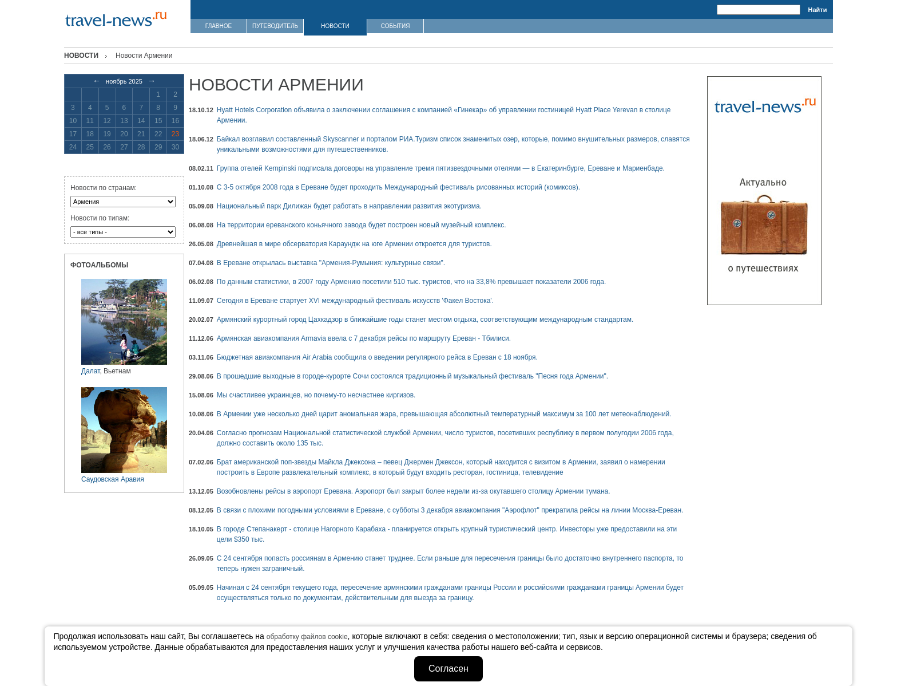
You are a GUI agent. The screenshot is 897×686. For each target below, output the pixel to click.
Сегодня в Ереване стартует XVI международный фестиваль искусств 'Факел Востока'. (355, 301)
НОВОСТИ (335, 26)
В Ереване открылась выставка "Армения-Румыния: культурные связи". (331, 263)
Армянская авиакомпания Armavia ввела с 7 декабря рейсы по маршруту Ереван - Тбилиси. (364, 338)
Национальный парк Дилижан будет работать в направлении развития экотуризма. (349, 206)
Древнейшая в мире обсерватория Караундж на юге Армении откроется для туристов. (354, 244)
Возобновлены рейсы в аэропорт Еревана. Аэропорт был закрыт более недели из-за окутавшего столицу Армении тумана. (413, 491)
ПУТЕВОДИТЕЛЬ (275, 26)
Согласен (448, 668)
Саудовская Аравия (112, 479)
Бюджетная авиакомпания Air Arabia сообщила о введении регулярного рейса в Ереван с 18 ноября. (377, 357)
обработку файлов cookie (307, 637)
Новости (81, 56)
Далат (90, 371)
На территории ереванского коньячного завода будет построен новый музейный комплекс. (361, 225)
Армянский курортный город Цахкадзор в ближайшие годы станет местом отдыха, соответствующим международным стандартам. (425, 320)
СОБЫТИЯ (395, 26)
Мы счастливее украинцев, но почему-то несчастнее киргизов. (316, 395)
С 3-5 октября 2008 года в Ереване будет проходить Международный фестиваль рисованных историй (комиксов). (398, 187)
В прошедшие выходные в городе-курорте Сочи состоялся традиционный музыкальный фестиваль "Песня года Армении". (412, 376)
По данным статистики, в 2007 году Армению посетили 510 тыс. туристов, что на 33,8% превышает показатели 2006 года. (411, 282)
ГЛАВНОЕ (218, 26)
